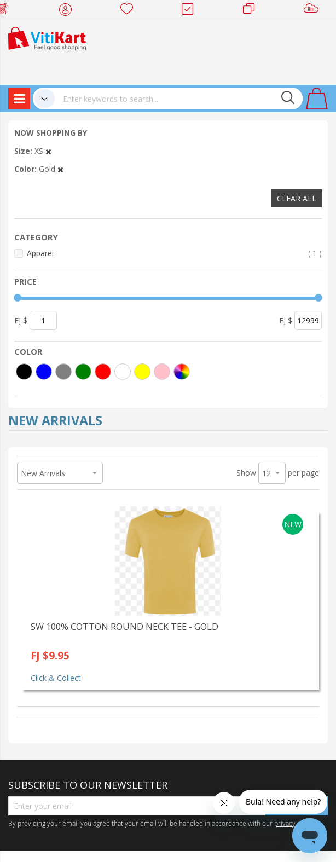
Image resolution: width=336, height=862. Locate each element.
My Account (68, 11)
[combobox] (179, 98)
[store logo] (47, 37)
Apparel (174, 253)
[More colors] (182, 371)
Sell (313, 11)
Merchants (252, 11)
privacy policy (294, 823)
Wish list (130, 11)
